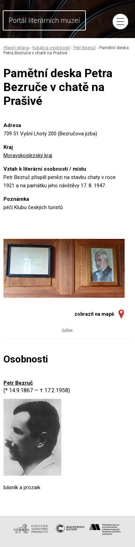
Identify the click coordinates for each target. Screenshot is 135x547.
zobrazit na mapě (94, 314)
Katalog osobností (51, 47)
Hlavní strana (16, 47)
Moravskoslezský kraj (27, 155)
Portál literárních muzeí (44, 20)
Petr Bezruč (84, 47)
